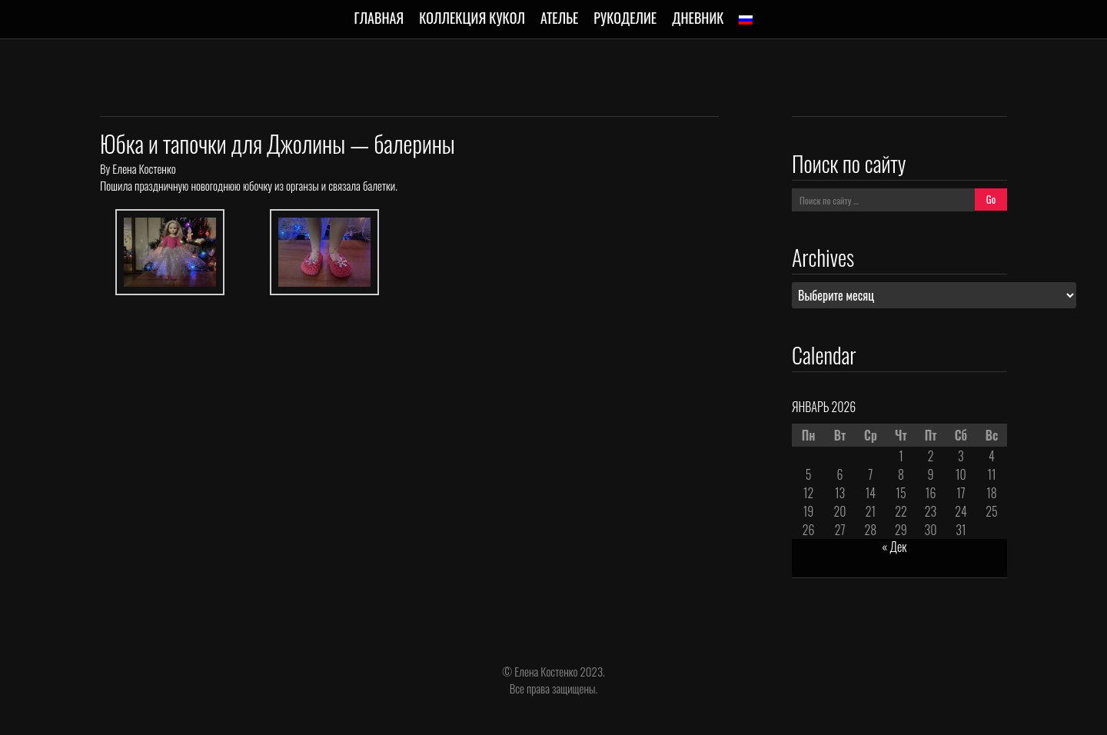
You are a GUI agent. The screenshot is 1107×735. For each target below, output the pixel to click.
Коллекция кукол (472, 18)
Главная (379, 18)
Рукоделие (625, 18)
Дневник (697, 18)
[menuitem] (745, 20)
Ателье (559, 18)
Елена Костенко (143, 168)
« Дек (894, 546)
